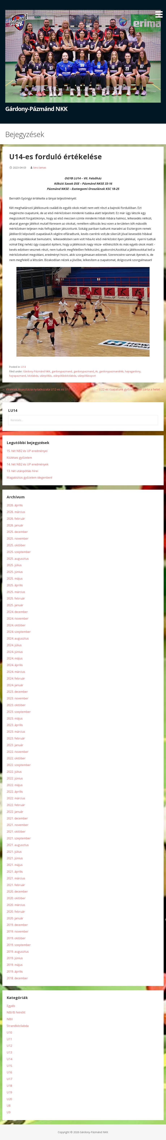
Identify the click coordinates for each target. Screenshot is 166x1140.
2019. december (17, 925)
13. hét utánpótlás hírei (22, 471)
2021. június (15, 858)
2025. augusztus (18, 559)
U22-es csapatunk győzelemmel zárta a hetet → (131, 389)
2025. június (15, 572)
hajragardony (133, 371)
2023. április (15, 725)
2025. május (15, 578)
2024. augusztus (18, 638)
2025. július (14, 565)
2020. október (16, 898)
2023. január (15, 745)
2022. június (15, 778)
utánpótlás (46, 375)
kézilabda (32, 375)
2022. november (17, 752)
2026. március (16, 512)
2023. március (16, 732)
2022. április (15, 792)
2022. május (15, 785)
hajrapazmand (17, 375)
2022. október (16, 758)
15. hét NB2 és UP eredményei (27, 451)
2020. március (16, 905)
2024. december (17, 612)
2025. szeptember (19, 552)
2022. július (14, 772)
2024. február (16, 678)
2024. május (15, 658)
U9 (8, 1112)
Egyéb (11, 1006)
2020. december (17, 891)
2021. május (15, 865)
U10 (9, 1032)
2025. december (17, 532)
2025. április (15, 585)
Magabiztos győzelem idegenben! (29, 477)
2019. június (15, 958)
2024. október (16, 625)
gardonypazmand (62, 371)
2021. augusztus (18, 845)
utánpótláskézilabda (64, 375)
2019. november (17, 931)
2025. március (16, 592)
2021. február (16, 885)
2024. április (15, 665)
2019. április (15, 971)
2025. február (16, 598)
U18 (9, 1086)
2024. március (16, 672)
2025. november (17, 538)
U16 (9, 1072)
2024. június (15, 652)
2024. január (15, 685)
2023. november (17, 698)
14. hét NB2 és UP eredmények (27, 464)
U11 (9, 1039)
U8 (8, 1106)
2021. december (17, 818)
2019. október (16, 938)
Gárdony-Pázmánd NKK (36, 109)
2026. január (15, 525)
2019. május (15, 965)
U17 (9, 1079)
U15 (9, 1066)
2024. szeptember (19, 632)
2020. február (16, 912)
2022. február (16, 805)
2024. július (14, 645)
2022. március (16, 798)
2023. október (16, 705)
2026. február (16, 519)
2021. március (16, 878)
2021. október (16, 832)
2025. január (15, 605)
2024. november (17, 619)
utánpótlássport (87, 375)
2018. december (17, 978)
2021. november (17, 825)
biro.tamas (39, 167)
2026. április (15, 505)
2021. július (14, 852)
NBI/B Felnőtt (16, 1012)
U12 (9, 1046)
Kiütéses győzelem (19, 458)
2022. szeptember (19, 765)
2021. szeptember (19, 838)
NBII (10, 1019)
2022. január (15, 812)
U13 (9, 1052)
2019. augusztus (18, 952)
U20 (9, 1099)
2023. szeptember (19, 712)
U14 (23, 367)
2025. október (16, 545)
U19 (9, 1092)
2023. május (15, 718)
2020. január (15, 918)
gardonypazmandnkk (111, 371)
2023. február (16, 738)
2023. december (17, 692)
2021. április (15, 872)
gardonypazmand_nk (86, 371)
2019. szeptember (19, 945)
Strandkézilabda (18, 1026)
